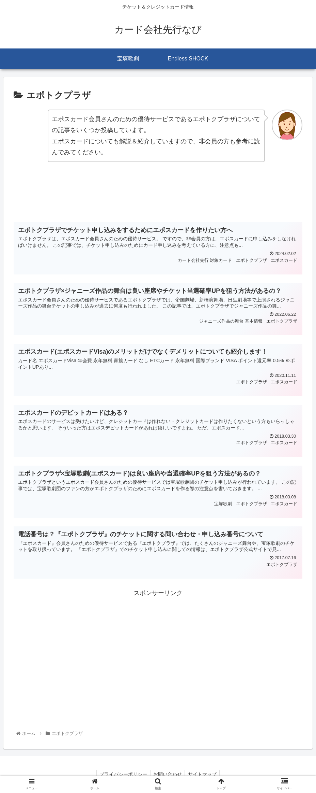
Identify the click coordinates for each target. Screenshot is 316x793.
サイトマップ (203, 774)
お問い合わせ (167, 774)
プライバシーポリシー (122, 774)
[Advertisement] (158, 196)
